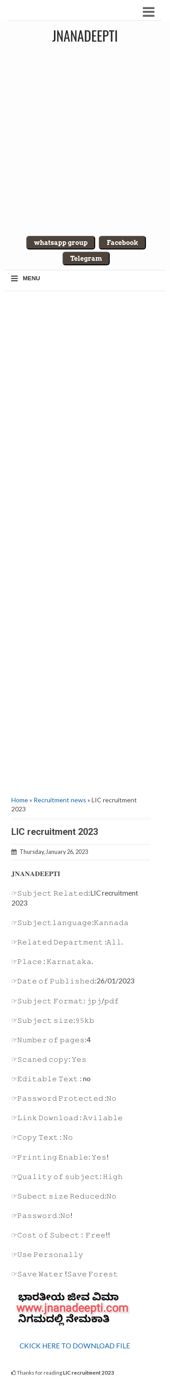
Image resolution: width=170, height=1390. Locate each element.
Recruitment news (60, 800)
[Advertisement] (85, 137)
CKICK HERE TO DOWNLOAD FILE (74, 1346)
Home (19, 800)
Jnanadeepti (85, 35)
